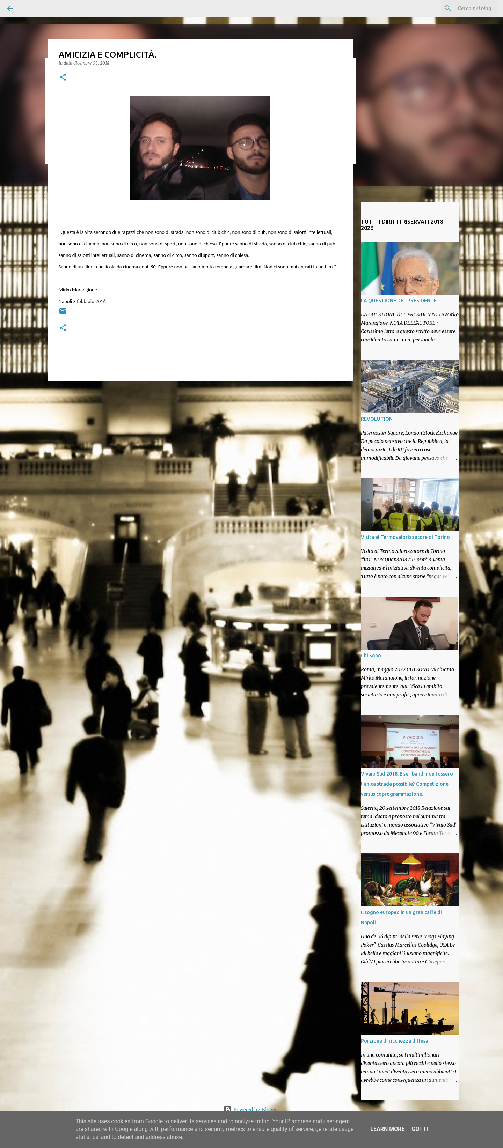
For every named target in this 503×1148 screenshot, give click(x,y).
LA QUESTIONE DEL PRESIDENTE (399, 300)
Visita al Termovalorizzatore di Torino (405, 537)
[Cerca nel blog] (460, 8)
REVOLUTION (377, 419)
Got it (420, 1129)
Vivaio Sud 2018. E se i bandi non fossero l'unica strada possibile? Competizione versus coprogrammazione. (407, 784)
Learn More (387, 1129)
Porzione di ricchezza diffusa (394, 1041)
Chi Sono (371, 655)
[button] (63, 77)
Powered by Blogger (251, 1109)
